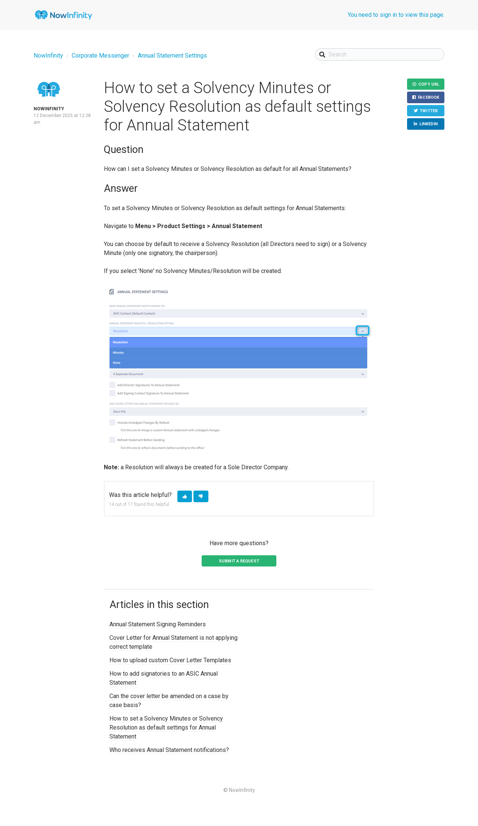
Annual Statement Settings (172, 55)
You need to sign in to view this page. (396, 14)
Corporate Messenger (100, 55)
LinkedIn (428, 124)
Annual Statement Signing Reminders (157, 624)
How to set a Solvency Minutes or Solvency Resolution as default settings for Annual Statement (166, 727)
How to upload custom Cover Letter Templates (170, 660)
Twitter (429, 110)
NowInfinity (48, 55)
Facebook (428, 97)
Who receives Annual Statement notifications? (169, 749)
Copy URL (428, 84)
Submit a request (239, 561)
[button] (184, 496)
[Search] (379, 54)
